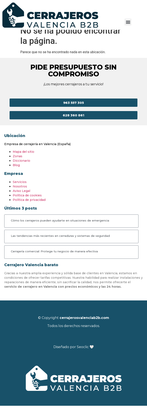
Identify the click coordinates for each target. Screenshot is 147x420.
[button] (127, 22)
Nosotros (20, 201)
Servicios (20, 196)
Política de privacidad (29, 214)
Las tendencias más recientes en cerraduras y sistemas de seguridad (60, 250)
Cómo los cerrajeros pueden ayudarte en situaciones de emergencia (60, 234)
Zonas (17, 170)
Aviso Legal (21, 205)
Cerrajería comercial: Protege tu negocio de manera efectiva (54, 265)
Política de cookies (27, 209)
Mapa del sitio (23, 166)
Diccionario (21, 175)
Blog (16, 179)
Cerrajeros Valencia (16, 34)
